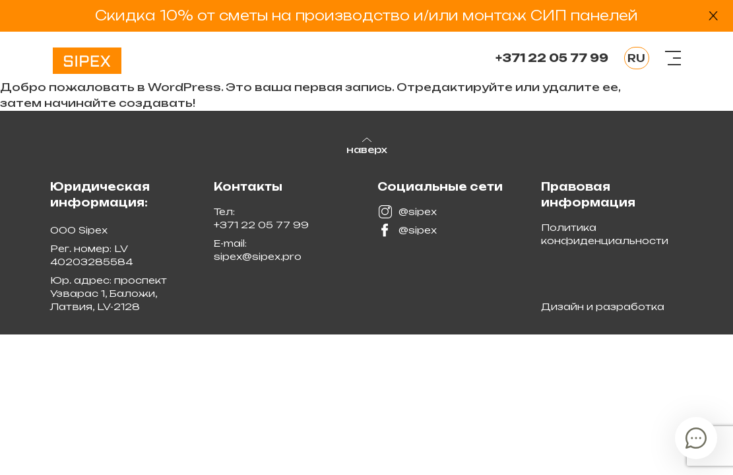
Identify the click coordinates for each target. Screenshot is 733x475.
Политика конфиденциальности (604, 234)
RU (636, 58)
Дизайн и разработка (602, 306)
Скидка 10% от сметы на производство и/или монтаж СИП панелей (366, 15)
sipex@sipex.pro (258, 256)
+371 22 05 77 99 (551, 58)
